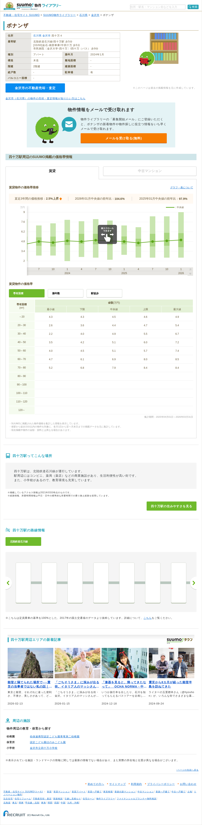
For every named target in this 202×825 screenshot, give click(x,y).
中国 (63, 802)
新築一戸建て (163, 791)
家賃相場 (108, 791)
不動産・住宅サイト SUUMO (21, 15)
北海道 (6, 802)
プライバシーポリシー (161, 784)
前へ (9, 583)
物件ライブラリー (105, 798)
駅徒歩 (95, 293)
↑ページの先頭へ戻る (187, 770)
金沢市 (95, 15)
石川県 (83, 15)
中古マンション (145, 791)
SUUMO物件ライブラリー (59, 15)
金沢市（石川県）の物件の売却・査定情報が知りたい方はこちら (46, 98)
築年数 (56, 293)
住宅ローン (88, 798)
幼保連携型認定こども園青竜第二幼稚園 (55, 736)
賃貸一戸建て (95, 791)
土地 (189, 791)
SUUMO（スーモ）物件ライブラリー (32, 6)
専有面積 (18, 293)
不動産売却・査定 (42, 798)
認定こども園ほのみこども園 (48, 742)
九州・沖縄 (73, 802)
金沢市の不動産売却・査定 (35, 88)
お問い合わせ (188, 784)
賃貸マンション (61, 791)
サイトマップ (117, 784)
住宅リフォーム (23, 798)
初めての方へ (96, 784)
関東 (21, 802)
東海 (43, 802)
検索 (195, 6)
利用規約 (136, 784)
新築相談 (58, 798)
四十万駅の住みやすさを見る (171, 506)
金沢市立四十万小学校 (44, 748)
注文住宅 (8, 798)
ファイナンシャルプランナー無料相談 (136, 798)
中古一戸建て (178, 791)
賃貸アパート (79, 791)
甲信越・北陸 (32, 802)
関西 (50, 802)
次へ (193, 583)
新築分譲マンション (125, 791)
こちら (147, 617)
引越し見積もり (73, 798)
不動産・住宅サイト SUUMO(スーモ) (23, 791)
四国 (56, 802)
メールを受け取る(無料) (123, 138)
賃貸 (49, 791)
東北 (14, 802)
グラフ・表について (181, 187)
